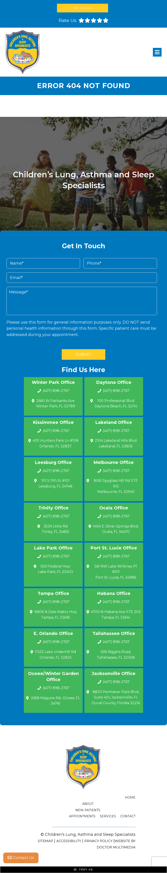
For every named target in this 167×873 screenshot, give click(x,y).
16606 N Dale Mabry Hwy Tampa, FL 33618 (55, 614)
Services (108, 816)
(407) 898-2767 (56, 391)
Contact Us (21, 857)
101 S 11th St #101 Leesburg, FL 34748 (55, 483)
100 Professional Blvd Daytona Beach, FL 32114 (116, 403)
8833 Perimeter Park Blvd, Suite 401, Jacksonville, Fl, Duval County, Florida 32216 (116, 697)
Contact (127, 816)
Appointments (82, 816)
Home (130, 797)
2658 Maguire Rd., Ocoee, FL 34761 (55, 701)
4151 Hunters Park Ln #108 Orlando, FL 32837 (55, 443)
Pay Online (82, 8)
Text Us (83, 869)
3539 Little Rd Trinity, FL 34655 (55, 529)
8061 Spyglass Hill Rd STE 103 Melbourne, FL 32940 (116, 486)
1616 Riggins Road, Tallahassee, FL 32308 (116, 655)
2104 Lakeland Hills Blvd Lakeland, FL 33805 (116, 443)
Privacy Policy (98, 841)
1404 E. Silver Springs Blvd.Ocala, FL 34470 (116, 529)
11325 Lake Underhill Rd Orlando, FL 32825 (55, 655)
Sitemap (45, 841)
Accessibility (68, 841)
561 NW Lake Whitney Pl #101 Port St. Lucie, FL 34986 (116, 571)
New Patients (87, 810)
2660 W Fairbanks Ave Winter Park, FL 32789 (55, 403)
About (88, 804)
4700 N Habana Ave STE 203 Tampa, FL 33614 (116, 614)
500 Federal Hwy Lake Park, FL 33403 (55, 569)
